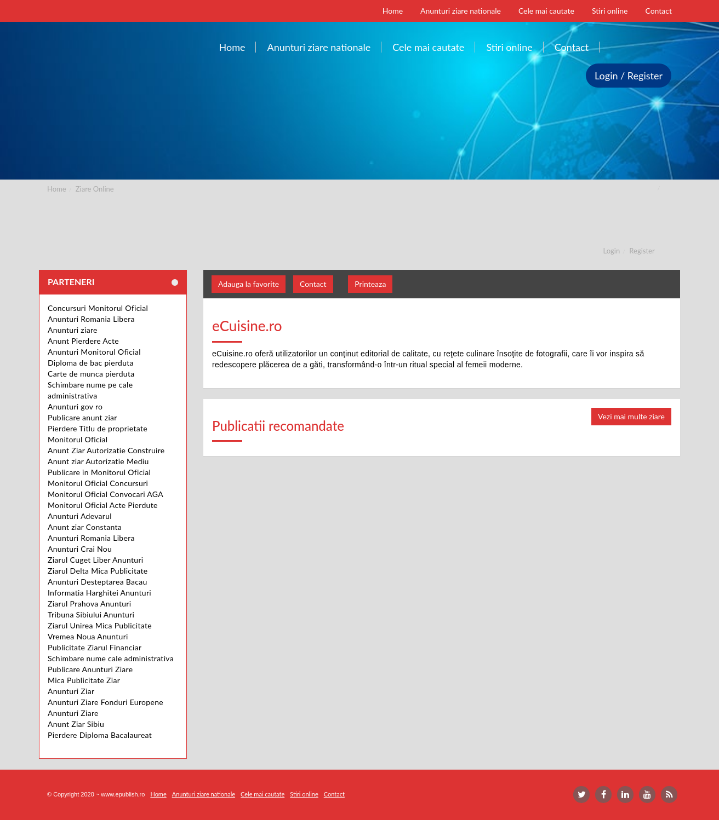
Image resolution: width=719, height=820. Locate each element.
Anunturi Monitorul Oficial (94, 351)
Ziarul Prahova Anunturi (89, 603)
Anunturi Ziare (73, 713)
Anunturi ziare (73, 329)
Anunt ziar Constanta (85, 527)
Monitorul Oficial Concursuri (98, 483)
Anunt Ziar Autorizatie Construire (106, 450)
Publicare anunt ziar (82, 417)
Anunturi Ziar (71, 691)
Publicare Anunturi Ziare (90, 669)
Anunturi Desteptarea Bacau (97, 581)
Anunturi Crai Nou (80, 548)
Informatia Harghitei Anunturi (99, 592)
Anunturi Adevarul (80, 516)
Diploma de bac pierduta (91, 362)
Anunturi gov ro (75, 406)
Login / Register (629, 76)
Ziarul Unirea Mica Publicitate (100, 625)
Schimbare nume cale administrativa (111, 658)
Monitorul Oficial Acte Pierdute (103, 505)
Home (56, 188)
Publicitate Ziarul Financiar (94, 647)
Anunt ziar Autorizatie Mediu (98, 461)
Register (641, 250)
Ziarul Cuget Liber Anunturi (96, 559)
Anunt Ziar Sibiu (76, 724)
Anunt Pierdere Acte (83, 340)
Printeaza (370, 283)
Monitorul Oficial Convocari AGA (105, 494)
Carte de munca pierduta (91, 373)
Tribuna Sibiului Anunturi (91, 614)
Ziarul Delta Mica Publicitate (97, 570)
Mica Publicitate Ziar (84, 680)
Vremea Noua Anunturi (88, 636)
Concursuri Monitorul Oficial (98, 308)
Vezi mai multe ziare (631, 416)
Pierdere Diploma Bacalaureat (100, 735)
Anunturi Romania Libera (91, 319)
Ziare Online (95, 188)
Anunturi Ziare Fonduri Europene (105, 702)
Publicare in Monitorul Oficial (99, 472)
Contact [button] (313, 283)
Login (611, 250)
